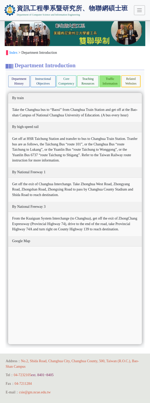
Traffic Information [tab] (110, 81)
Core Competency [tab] (66, 81)
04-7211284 (23, 384)
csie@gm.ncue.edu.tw (35, 392)
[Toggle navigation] (139, 10)
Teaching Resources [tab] (87, 81)
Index (13, 53)
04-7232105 (22, 375)
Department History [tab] (19, 81)
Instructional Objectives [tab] (43, 81)
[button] (14, 33)
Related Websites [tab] (130, 81)
